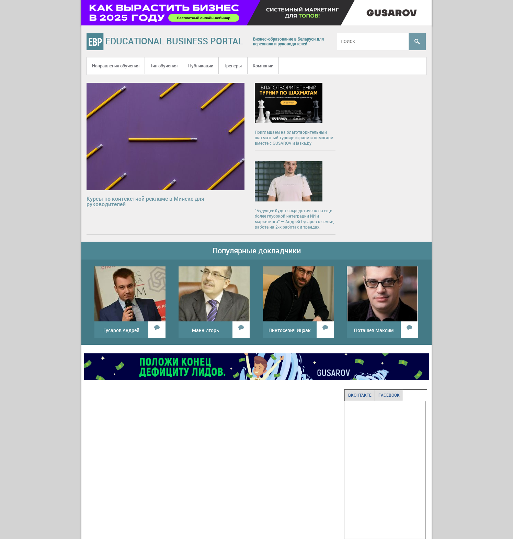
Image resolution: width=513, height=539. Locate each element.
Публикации (200, 66)
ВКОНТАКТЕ (360, 395)
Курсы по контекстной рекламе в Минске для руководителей (145, 201)
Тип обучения (164, 66)
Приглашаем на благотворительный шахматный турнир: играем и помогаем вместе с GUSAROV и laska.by (294, 137)
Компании (263, 66)
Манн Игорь (205, 330)
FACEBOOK (389, 395)
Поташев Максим (374, 330)
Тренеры (233, 66)
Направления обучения (115, 66)
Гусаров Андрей (121, 330)
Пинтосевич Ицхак (290, 330)
